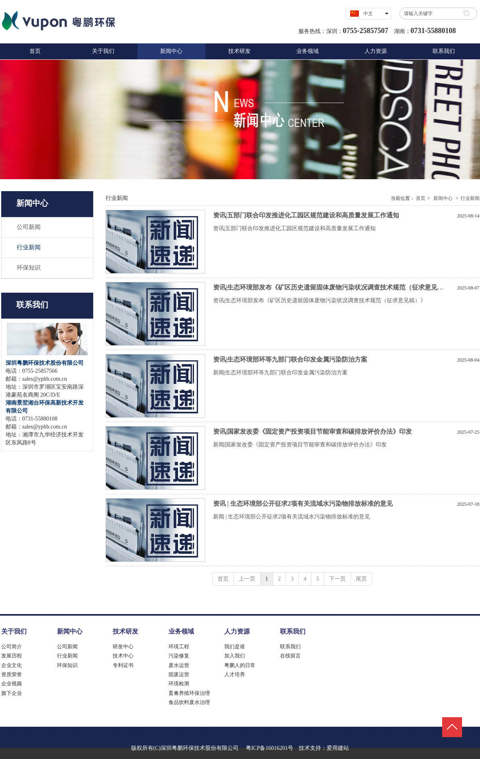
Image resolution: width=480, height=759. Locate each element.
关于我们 (14, 631)
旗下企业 (11, 693)
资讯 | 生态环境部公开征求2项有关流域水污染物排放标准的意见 (303, 503)
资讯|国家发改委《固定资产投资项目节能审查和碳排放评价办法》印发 (312, 431)
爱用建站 (338, 748)
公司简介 (11, 646)
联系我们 (293, 631)
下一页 (337, 579)
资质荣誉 (11, 674)
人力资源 (237, 631)
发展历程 (11, 656)
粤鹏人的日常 (239, 665)
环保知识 (67, 665)
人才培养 (234, 674)
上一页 (247, 579)
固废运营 (178, 674)
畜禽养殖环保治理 (189, 693)
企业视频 (11, 684)
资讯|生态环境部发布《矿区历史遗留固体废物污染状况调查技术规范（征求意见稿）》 (335, 287)
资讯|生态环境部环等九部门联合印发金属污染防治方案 (290, 359)
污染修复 (178, 656)
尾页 (361, 579)
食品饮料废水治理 (189, 702)
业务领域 (181, 631)
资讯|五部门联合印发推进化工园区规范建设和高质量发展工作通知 (306, 215)
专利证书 (123, 665)
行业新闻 (470, 198)
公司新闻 (67, 646)
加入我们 (234, 656)
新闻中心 (443, 198)
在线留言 (290, 656)
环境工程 (178, 646)
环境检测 (178, 684)
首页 (420, 198)
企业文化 (11, 665)
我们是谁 (234, 646)
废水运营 (178, 665)
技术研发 (125, 631)
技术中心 (123, 656)
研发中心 (123, 646)
